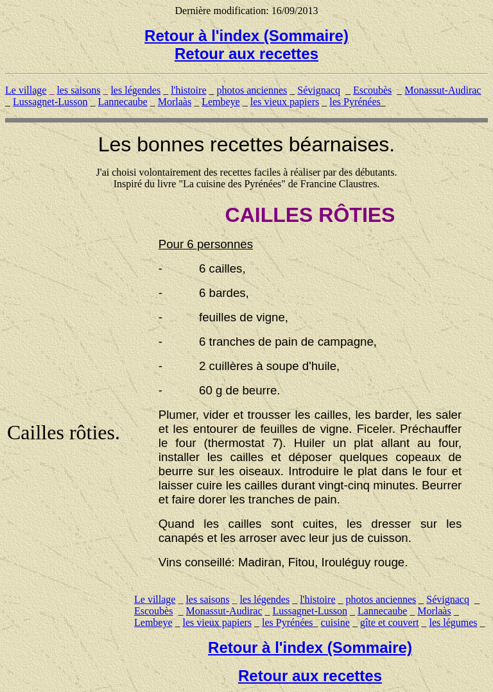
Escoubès (372, 90)
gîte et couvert (389, 622)
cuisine (335, 622)
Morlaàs (174, 101)
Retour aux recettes (246, 53)
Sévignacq (318, 90)
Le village (25, 90)
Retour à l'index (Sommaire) (246, 35)
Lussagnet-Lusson (50, 101)
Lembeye (221, 101)
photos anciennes (252, 90)
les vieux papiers (285, 101)
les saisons (78, 90)
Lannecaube (122, 101)
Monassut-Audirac (442, 90)
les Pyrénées (355, 101)
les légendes (135, 90)
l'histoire (188, 90)
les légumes (453, 622)
